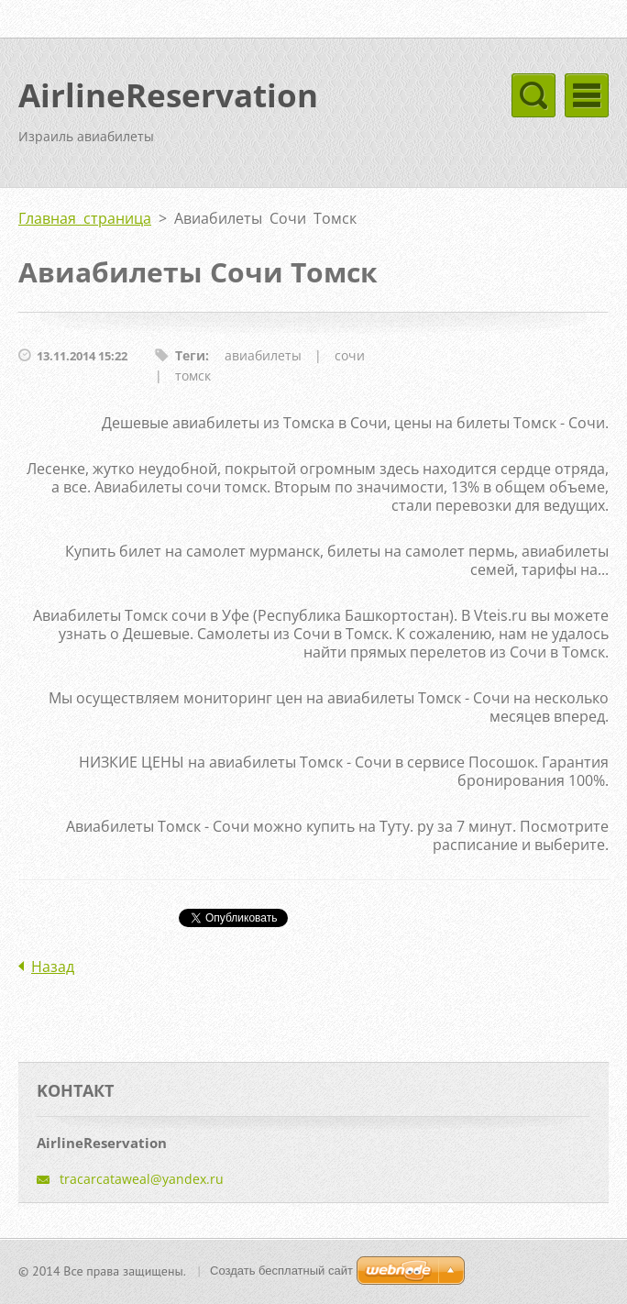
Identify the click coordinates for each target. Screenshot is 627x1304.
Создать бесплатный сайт (281, 1270)
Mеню (587, 95)
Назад (52, 966)
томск (193, 375)
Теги (190, 355)
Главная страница (84, 218)
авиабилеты (263, 355)
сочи (350, 355)
